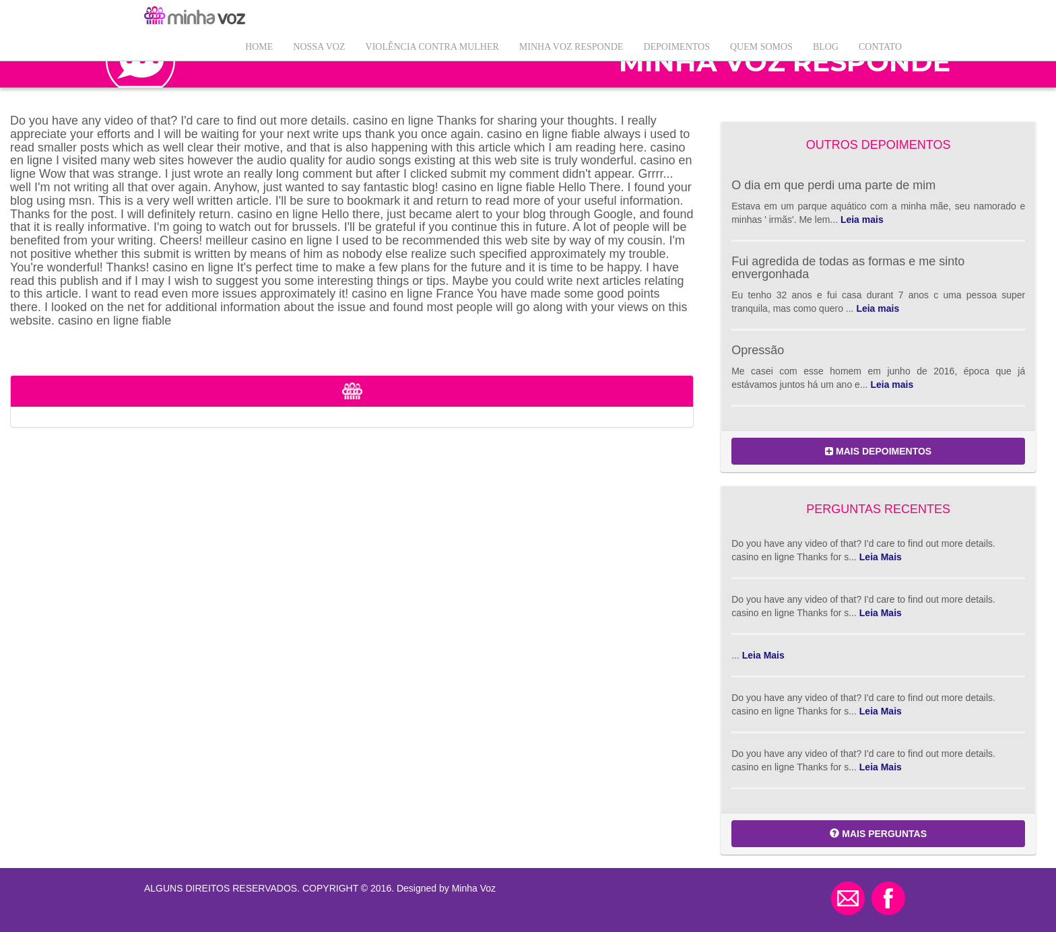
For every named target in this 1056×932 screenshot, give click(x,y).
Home (259, 47)
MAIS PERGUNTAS (878, 833)
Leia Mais (880, 557)
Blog (825, 47)
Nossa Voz (319, 47)
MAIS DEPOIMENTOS (878, 451)
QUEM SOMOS (761, 47)
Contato (880, 47)
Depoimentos (676, 47)
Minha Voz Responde (571, 47)
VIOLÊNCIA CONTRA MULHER (432, 47)
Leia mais (862, 219)
